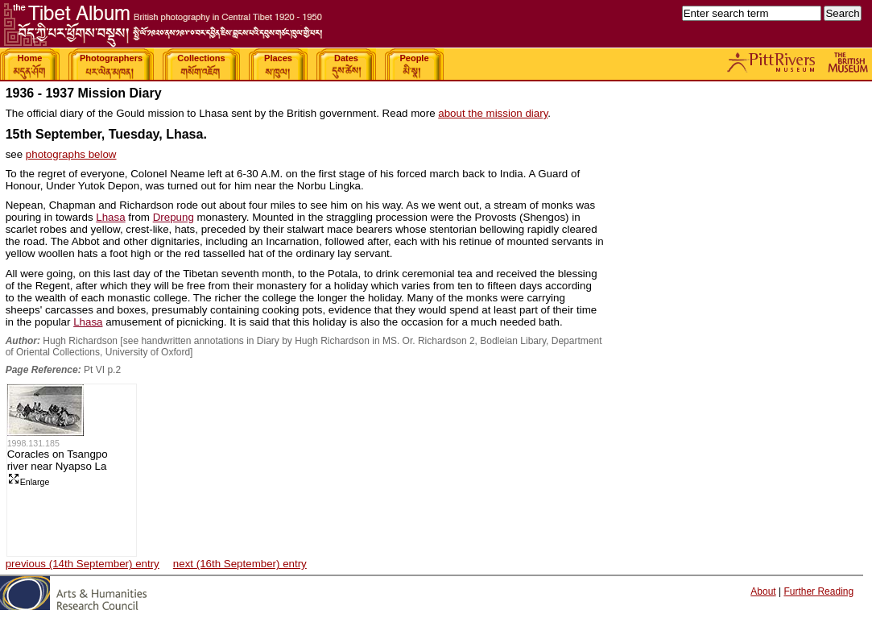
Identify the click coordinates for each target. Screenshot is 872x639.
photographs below (71, 154)
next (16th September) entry (240, 564)
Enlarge (28, 482)
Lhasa (110, 217)
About (762, 591)
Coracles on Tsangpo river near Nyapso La (57, 460)
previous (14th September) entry (82, 564)
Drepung (173, 217)
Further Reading (818, 591)
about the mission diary (493, 113)
